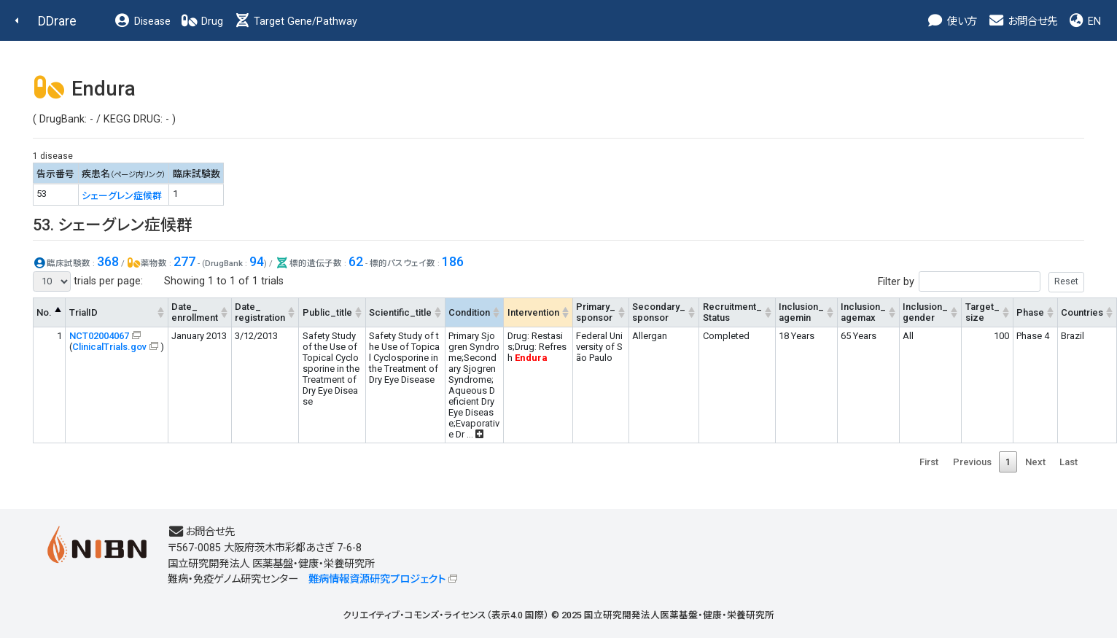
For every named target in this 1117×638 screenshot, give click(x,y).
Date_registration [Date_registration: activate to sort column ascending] (260, 312)
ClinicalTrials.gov (109, 346)
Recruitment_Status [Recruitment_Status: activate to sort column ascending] (732, 312)
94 (256, 261)
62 (356, 261)
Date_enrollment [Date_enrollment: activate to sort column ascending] (194, 312)
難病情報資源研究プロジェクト (376, 579)
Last (1068, 461)
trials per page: (88, 281)
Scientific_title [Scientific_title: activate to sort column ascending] (400, 312)
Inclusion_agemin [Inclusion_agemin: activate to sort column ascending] (801, 312)
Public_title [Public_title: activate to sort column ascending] (327, 312)
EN (1084, 21)
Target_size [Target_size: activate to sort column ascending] (982, 312)
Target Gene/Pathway (295, 21)
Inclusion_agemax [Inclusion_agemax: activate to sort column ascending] (863, 312)
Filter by (981, 281)
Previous (972, 461)
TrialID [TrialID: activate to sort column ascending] (83, 312)
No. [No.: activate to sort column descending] (44, 312)
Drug (202, 21)
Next (1035, 461)
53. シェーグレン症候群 (112, 225)
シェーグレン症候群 (122, 195)
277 (184, 261)
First (928, 461)
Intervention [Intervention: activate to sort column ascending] (533, 312)
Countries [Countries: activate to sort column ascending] (1082, 312)
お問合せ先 (1022, 21)
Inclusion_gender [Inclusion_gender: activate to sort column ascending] (925, 312)
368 (108, 261)
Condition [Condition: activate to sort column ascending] (469, 312)
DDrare (57, 20)
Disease (142, 21)
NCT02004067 (99, 335)
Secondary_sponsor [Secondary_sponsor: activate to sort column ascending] (658, 312)
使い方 (952, 21)
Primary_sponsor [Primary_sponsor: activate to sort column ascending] (595, 312)
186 (453, 261)
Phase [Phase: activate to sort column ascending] (1030, 312)
